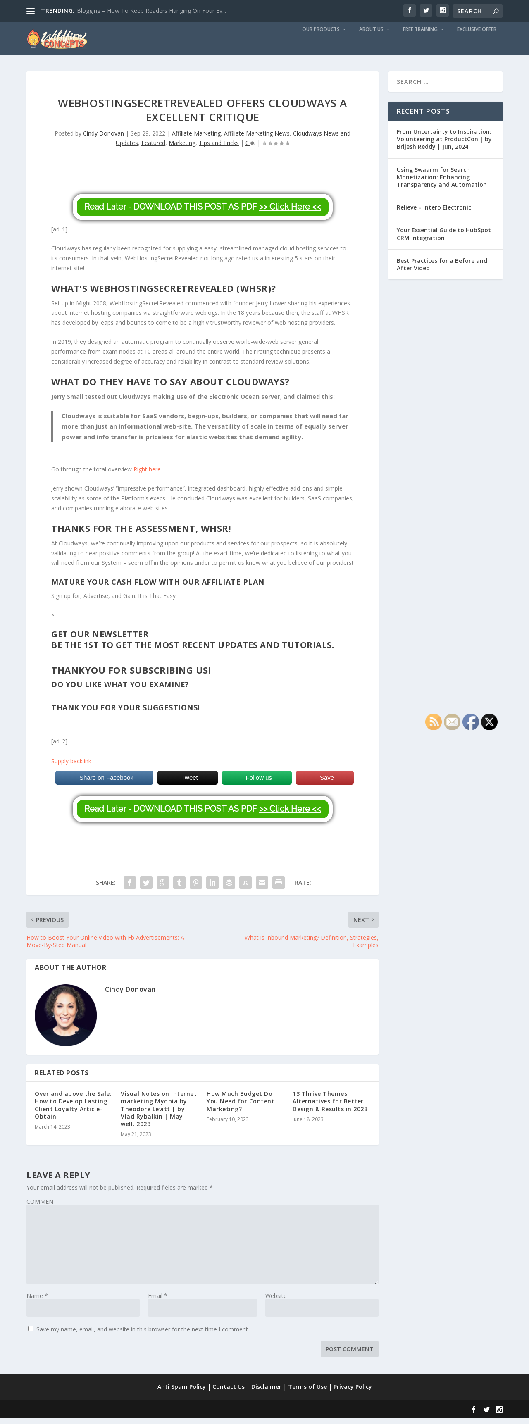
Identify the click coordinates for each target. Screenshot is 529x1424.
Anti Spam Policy (181, 1392)
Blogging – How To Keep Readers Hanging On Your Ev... (151, 10)
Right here (147, 475)
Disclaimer (266, 1392)
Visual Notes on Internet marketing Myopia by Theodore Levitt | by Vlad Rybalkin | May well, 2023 (159, 1114)
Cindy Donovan (103, 139)
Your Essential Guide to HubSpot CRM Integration (444, 239)
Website (276, 1301)
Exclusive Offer (476, 35)
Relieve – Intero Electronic (434, 213)
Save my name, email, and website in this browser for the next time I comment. (142, 1335)
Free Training (420, 35)
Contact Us (228, 1392)
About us (371, 35)
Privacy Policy (353, 1392)
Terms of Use (307, 1392)
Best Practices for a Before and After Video (442, 270)
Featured (153, 148)
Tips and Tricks (219, 148)
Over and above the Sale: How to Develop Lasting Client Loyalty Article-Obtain (73, 1110)
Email (157, 1301)
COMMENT (41, 1207)
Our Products (321, 35)
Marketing (182, 148)
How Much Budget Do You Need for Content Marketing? (240, 1106)
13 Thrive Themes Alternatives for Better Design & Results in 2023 (330, 1106)
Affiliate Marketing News (257, 139)
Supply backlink (71, 767)
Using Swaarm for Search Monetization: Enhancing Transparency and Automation (442, 182)
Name (37, 1301)
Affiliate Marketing (196, 139)
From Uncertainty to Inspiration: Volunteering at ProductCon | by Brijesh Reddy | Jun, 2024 (444, 144)
